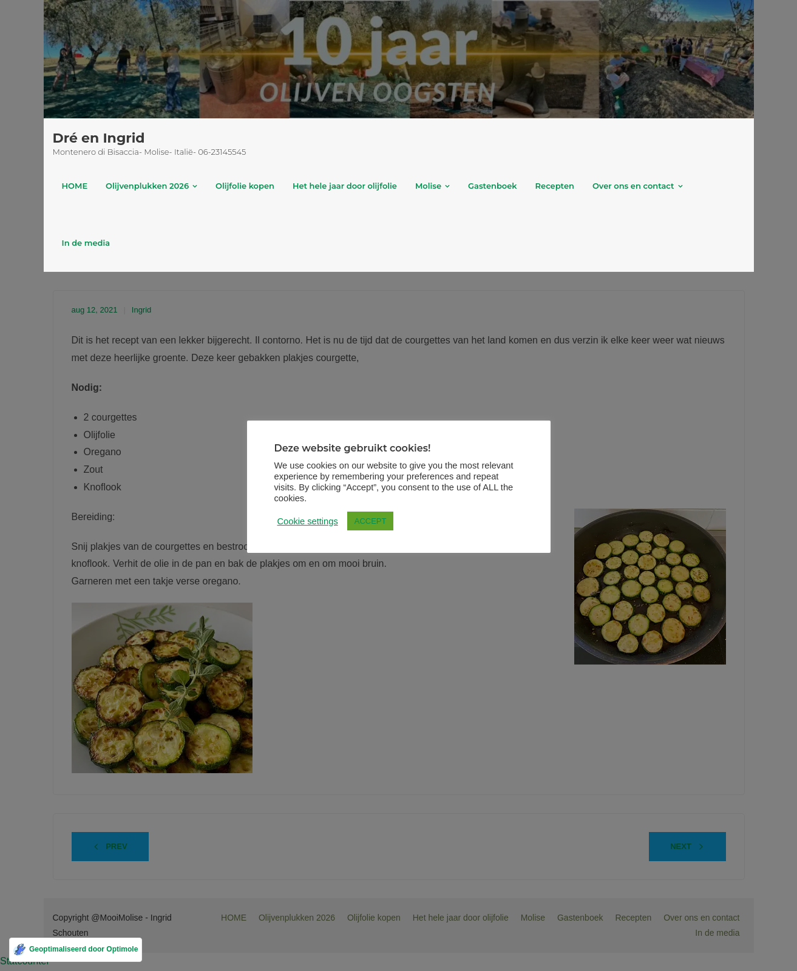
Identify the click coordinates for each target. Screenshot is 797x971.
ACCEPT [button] (370, 521)
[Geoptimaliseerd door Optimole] (75, 950)
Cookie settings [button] (307, 521)
